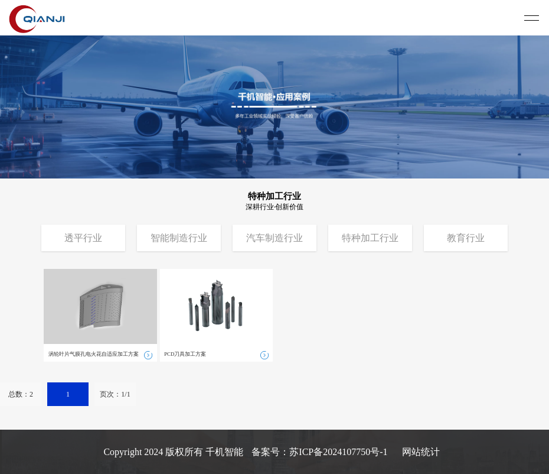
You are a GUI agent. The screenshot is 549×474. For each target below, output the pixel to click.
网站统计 (421, 452)
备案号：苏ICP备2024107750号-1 (319, 452)
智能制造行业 (179, 238)
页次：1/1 (115, 394)
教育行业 (466, 238)
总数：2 (20, 394)
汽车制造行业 (274, 238)
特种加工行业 (370, 238)
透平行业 (83, 238)
